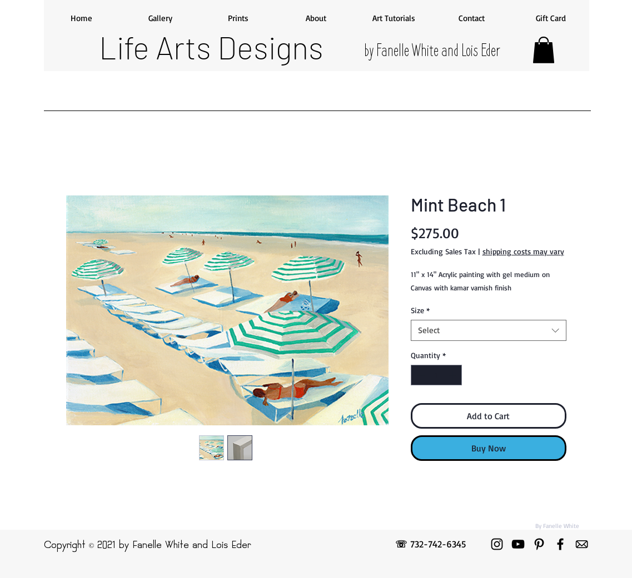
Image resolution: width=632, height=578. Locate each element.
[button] (544, 50)
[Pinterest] (539, 544)
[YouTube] (518, 544)
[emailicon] (581, 544)
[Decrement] (419, 375)
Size (420, 310)
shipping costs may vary (523, 251)
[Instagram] (497, 544)
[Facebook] (560, 544)
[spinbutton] (436, 375)
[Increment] (453, 375)
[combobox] (488, 330)
